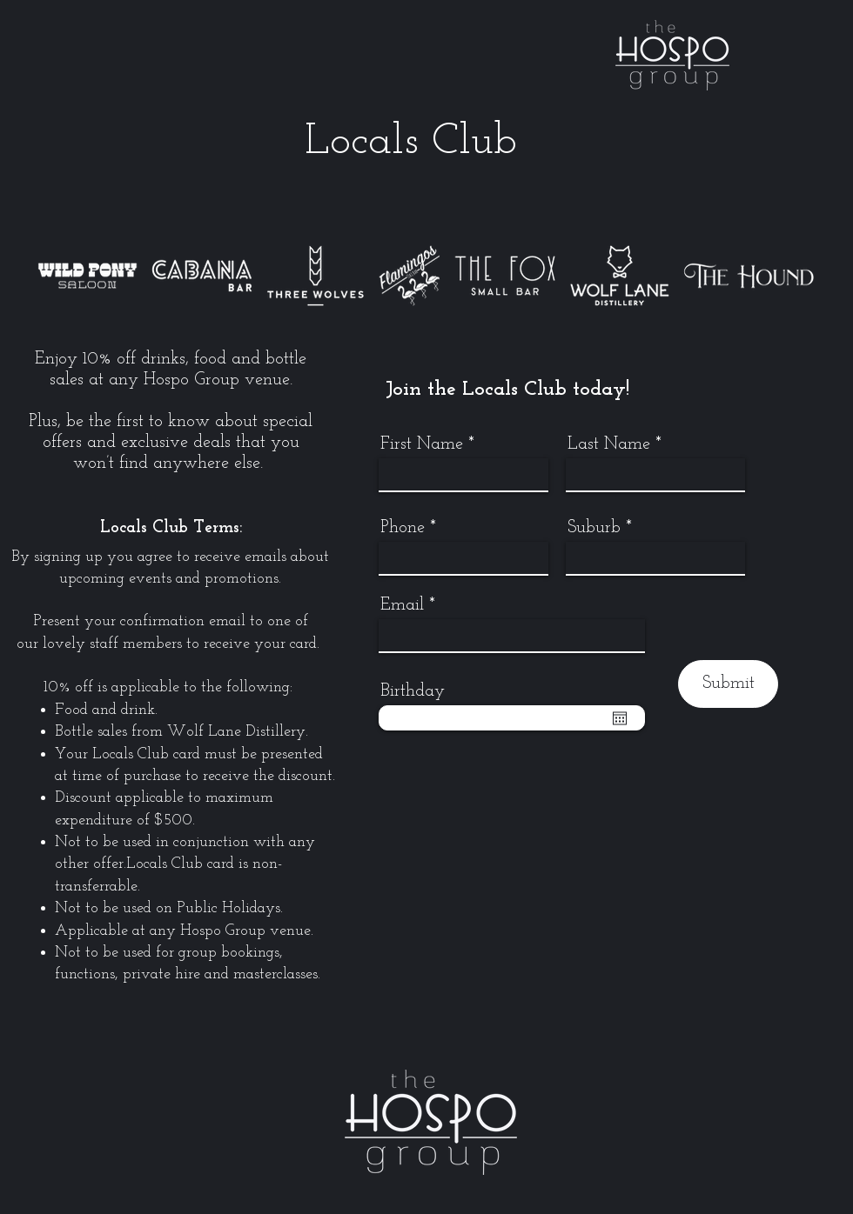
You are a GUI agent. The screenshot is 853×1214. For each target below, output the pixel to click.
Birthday (412, 691)
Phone (402, 528)
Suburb (594, 528)
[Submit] (728, 684)
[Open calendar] (620, 718)
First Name (421, 444)
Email (402, 605)
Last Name (609, 444)
